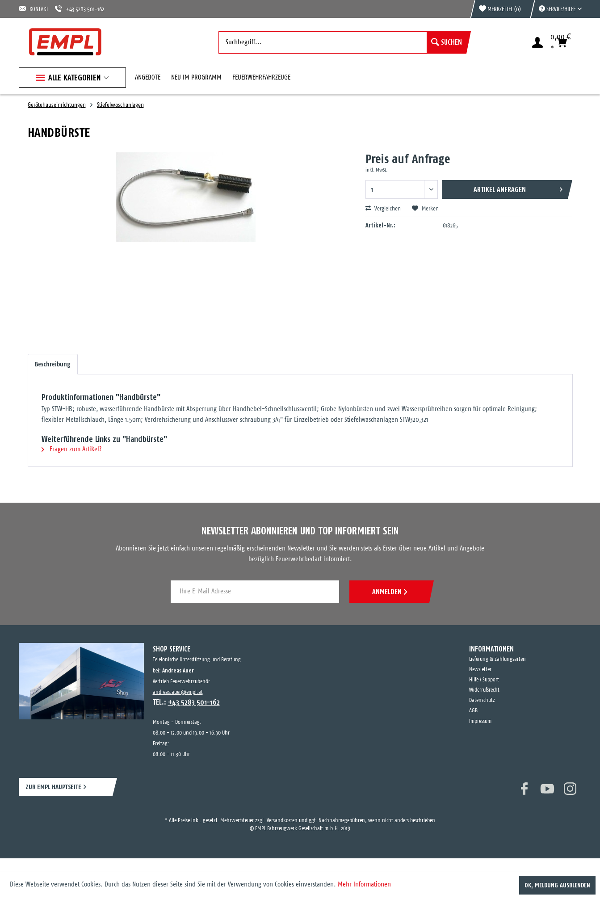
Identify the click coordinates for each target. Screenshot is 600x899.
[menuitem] (556, 9)
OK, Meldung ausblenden (557, 885)
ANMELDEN (389, 592)
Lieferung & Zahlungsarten (497, 659)
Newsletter (480, 669)
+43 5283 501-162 (79, 9)
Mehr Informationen (364, 884)
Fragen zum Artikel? (71, 449)
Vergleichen (383, 209)
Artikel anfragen (518, 187)
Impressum (480, 721)
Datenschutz (482, 700)
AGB (473, 710)
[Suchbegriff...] (342, 42)
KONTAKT (33, 9)
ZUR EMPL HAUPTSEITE (53, 786)
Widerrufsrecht (484, 690)
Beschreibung (53, 364)
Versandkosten (282, 820)
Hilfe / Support (484, 679)
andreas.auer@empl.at (178, 692)
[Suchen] (446, 42)
